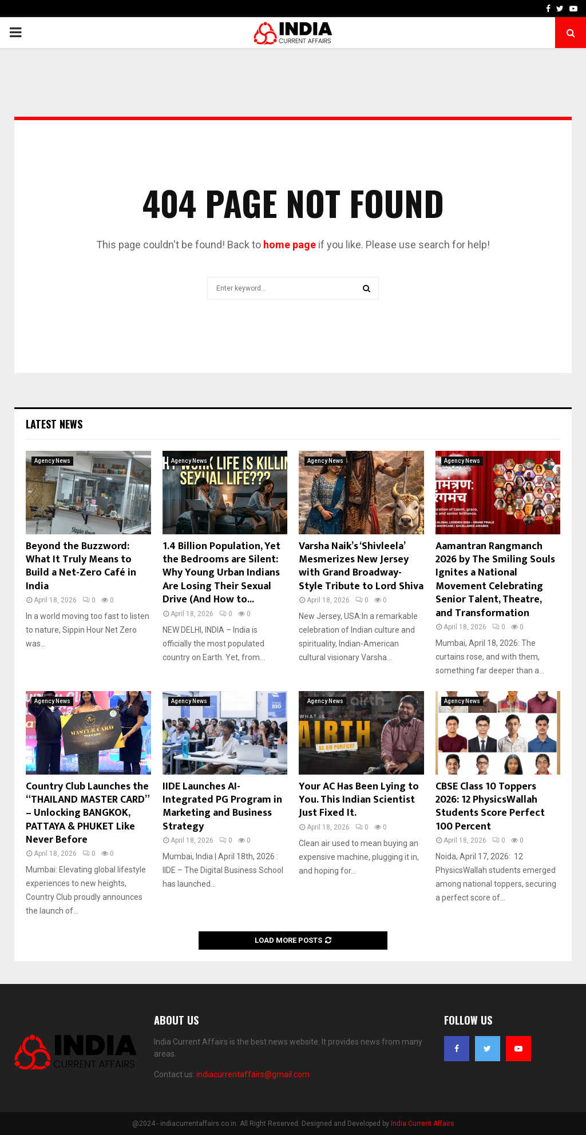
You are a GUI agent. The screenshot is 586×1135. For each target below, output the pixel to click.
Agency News (52, 461)
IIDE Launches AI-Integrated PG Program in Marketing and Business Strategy (222, 806)
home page (289, 245)
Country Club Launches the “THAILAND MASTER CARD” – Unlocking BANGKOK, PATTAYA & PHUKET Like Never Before (87, 813)
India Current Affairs (422, 1124)
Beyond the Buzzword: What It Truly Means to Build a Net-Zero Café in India (81, 566)
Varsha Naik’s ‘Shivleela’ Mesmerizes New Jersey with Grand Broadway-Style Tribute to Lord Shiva (361, 566)
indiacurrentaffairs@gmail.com (253, 1074)
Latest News (54, 423)
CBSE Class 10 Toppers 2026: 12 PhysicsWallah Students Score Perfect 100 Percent (490, 806)
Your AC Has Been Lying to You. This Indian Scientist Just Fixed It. (359, 800)
